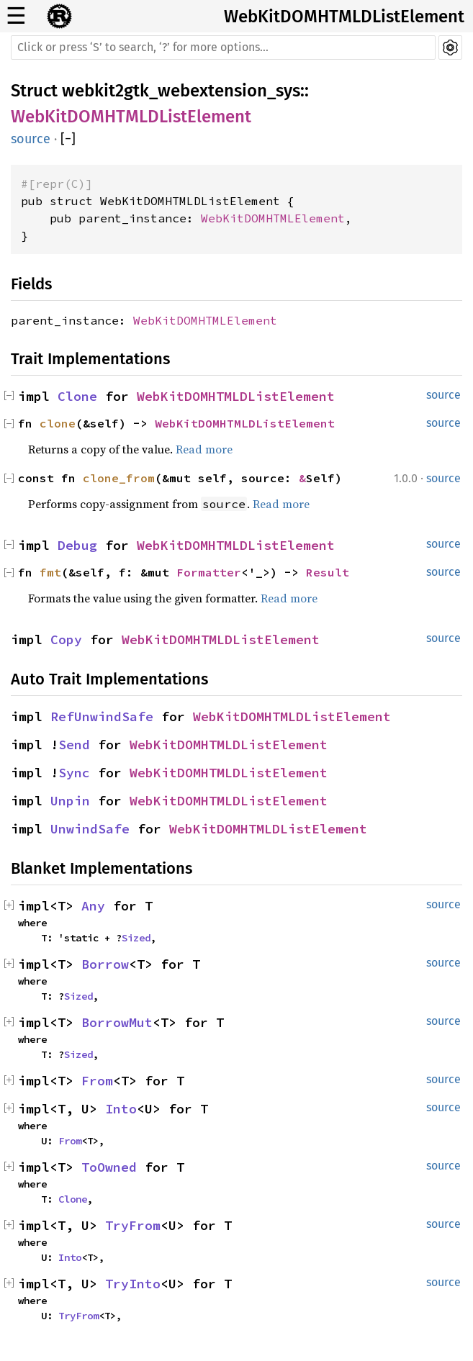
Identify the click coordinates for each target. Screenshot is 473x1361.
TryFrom (133, 1225)
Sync (74, 772)
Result (327, 572)
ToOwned (109, 1167)
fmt (50, 572)
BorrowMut (117, 1022)
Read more (204, 449)
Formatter (208, 572)
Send (74, 744)
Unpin (70, 800)
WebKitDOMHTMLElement (273, 218)
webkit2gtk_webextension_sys (181, 91)
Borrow (105, 964)
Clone (77, 396)
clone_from (119, 478)
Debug (77, 545)
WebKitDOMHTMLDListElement (344, 16)
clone (58, 423)
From (97, 1080)
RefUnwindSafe (101, 716)
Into (121, 1108)
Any (93, 905)
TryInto (133, 1283)
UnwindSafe (90, 828)
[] (68, 139)
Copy (66, 639)
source (30, 139)
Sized (136, 937)
